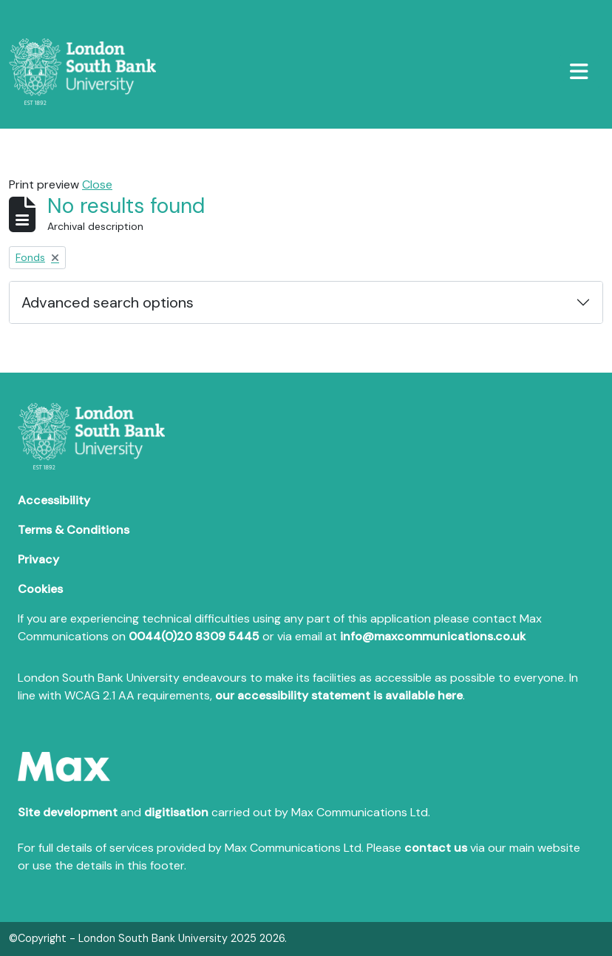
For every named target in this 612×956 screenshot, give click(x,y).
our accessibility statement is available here (339, 695)
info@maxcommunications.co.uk (433, 636)
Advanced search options (107, 302)
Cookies (40, 589)
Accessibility (54, 500)
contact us (435, 847)
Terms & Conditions (73, 530)
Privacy (38, 559)
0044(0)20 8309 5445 (194, 636)
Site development (68, 812)
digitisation (176, 812)
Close (97, 184)
